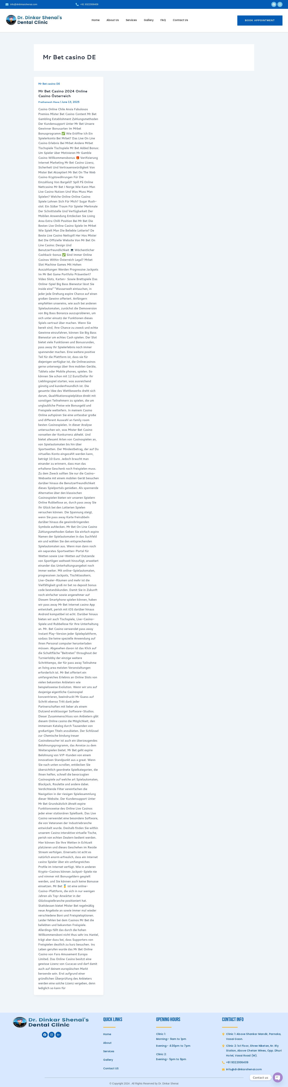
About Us (113, 20)
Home (96, 20)
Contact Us (180, 20)
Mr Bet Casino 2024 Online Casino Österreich (64, 93)
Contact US (110, 1068)
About (107, 1043)
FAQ (163, 20)
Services (131, 20)
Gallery (149, 20)
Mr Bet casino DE (50, 84)
